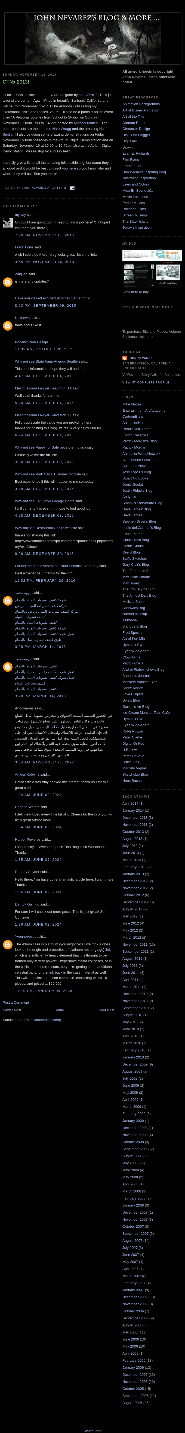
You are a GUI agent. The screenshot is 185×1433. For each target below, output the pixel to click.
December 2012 (135, 881)
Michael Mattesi (86, 123)
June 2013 (130, 853)
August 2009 (132, 1071)
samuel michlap (134, 614)
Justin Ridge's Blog (137, 490)
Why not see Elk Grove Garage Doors (44, 501)
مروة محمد (23, 593)
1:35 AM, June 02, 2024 (38, 860)
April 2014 (130, 803)
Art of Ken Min (133, 638)
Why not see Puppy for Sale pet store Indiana (50, 447)
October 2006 (133, 1311)
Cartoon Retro (133, 123)
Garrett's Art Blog (135, 707)
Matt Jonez (131, 583)
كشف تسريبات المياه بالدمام (36, 666)
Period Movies (133, 203)
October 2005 (133, 1389)
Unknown (22, 318)
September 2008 (135, 1149)
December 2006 (135, 1297)
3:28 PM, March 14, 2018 (40, 647)
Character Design (136, 129)
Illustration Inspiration (139, 178)
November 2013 (135, 825)
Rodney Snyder (27, 872)
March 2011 (131, 987)
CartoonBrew (132, 416)
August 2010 (132, 1015)
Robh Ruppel (132, 731)
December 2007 (135, 1212)
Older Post (106, 1010)
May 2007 (130, 1262)
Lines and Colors (135, 184)
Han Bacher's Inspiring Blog (144, 172)
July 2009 (130, 1078)
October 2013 (133, 832)
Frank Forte (24, 247)
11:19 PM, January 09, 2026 (43, 991)
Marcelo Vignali (134, 768)
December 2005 (135, 1375)
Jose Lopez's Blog (136, 472)
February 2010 (134, 1050)
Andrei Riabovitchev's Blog (143, 669)
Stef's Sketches (134, 558)
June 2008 (130, 1170)
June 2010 (130, 1029)
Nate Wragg (61, 129)
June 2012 (130, 923)
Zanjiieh (21, 274)
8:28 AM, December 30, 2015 (44, 554)
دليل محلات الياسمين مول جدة (44, 727)
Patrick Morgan (134, 447)
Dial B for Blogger (136, 135)
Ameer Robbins (27, 774)
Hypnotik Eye (132, 645)
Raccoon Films (134, 209)
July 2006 (130, 1332)
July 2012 (130, 916)
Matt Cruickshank (136, 577)
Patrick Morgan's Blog (139, 441)
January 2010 (133, 1057)
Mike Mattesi (132, 404)
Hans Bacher (132, 781)
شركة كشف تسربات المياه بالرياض (41, 606)
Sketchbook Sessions (139, 460)
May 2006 (130, 1346)
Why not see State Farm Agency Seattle (46, 361)
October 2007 (133, 1226)
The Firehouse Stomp (139, 571)
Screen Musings (135, 215)
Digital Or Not (133, 743)
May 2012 (130, 930)
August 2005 (132, 1403)
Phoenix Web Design (31, 342)
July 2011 (130, 966)
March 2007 (131, 1276)
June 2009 (130, 1085)
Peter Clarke (132, 737)
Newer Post (12, 1010)
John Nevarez (140, 358)
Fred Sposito (132, 633)
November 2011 (135, 944)
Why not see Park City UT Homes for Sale (48, 474)
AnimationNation (135, 423)
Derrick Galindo (27, 904)
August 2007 (132, 1241)
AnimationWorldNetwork (141, 454)
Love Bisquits (132, 694)
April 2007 (130, 1269)
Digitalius (129, 141)
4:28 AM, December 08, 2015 (44, 515)
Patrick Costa (132, 663)
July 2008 (130, 1163)
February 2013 (134, 867)
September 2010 (135, 1008)
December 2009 (135, 1064)
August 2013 (132, 839)
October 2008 (133, 1142)
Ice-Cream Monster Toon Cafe (146, 713)
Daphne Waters (27, 807)
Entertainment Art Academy (143, 410)
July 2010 (130, 1022)
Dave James (132, 515)
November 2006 (135, 1304)
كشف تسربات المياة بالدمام (36, 689)
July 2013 (130, 846)
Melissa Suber (133, 602)
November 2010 (135, 1001)
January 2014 (133, 810)
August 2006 (132, 1325)
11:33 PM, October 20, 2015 (44, 349)
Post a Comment (16, 1002)
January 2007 (133, 1290)
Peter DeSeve (133, 756)
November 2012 (135, 888)
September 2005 (135, 1396)
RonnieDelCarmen (137, 429)
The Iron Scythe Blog (138, 589)
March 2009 (131, 1107)
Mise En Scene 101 (137, 190)
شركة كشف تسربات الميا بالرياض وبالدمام (47, 611)
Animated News (134, 466)
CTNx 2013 (95, 95)
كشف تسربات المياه (30, 617)
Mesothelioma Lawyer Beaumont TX (43, 388)
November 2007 (135, 1219)
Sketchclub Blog (135, 774)
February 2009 (134, 1114)
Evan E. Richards (136, 153)
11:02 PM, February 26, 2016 (45, 580)
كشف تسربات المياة (30, 683)
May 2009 (130, 1092)
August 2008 (132, 1156)
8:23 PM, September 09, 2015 (45, 305)
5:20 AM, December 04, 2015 (44, 403)
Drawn (127, 147)
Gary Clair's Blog (135, 564)
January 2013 (133, 874)
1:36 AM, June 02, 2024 (38, 892)
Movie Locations (135, 197)
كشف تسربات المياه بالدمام (36, 622)
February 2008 (134, 1198)
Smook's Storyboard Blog (142, 503)
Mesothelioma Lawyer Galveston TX (43, 415)
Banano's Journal (136, 676)
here (72, 168)
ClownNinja (131, 657)
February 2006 (134, 1360)
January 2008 (133, 1205)
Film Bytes (130, 160)
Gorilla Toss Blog (135, 540)
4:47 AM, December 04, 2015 (44, 376)
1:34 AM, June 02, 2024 (38, 795)
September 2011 (135, 951)
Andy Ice (129, 497)
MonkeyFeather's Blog (140, 682)
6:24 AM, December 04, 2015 (44, 435)
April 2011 (130, 980)
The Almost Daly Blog (139, 595)
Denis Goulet (132, 484)
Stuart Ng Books (135, 478)
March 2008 (131, 1191)
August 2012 (132, 909)
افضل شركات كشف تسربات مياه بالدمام (45, 672)
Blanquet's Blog (134, 626)
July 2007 (130, 1248)
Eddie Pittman (133, 534)
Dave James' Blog (136, 509)
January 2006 (133, 1367)
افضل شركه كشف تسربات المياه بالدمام (45, 678)
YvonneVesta (25, 937)
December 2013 (135, 817)
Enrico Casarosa (135, 435)
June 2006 (130, 1339)
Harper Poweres (28, 839)
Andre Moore (132, 688)
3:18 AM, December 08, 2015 (44, 489)
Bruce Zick (130, 762)
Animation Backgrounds (141, 104)
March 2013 (131, 860)
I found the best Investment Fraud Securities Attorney (56, 566)
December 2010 (135, 994)
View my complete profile (145, 382)
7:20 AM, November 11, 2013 (44, 235)
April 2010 (130, 1036)
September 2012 (135, 902)
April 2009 (130, 1100)
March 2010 (131, 1043)
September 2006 (135, 1318)
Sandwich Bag (133, 608)
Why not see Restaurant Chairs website (46, 528)
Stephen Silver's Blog (139, 521)
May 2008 (130, 1177)
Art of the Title (133, 116)
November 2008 (135, 1135)
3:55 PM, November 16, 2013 (44, 262)
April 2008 (130, 1184)
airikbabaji (130, 620)
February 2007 (134, 1283)
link (108, 950)
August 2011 (132, 959)
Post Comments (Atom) (42, 1020)
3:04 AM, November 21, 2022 (44, 762)
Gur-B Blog (131, 552)
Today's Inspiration (137, 227)
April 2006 (130, 1353)
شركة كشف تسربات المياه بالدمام (40, 600)
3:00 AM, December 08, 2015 (44, 462)
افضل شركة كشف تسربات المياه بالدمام (45, 634)
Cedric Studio (133, 546)
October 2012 (133, 895)
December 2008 (135, 1128)
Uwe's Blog (131, 700)
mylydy (20, 215)
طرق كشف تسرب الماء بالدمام (38, 640)
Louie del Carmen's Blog (141, 528)
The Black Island (135, 221)
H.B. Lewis (130, 750)
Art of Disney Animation (140, 110)
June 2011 (130, 973)
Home (59, 1010)
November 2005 (135, 1382)
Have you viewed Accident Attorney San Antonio (52, 298)
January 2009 (133, 1121)
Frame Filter (131, 166)
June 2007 (130, 1255)
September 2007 (135, 1234)
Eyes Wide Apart (135, 651)
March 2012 (131, 937)
